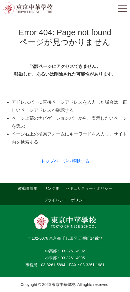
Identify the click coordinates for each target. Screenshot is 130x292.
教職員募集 (27, 188)
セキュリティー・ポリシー (89, 188)
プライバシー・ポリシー (65, 200)
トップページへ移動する (65, 161)
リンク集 (51, 188)
